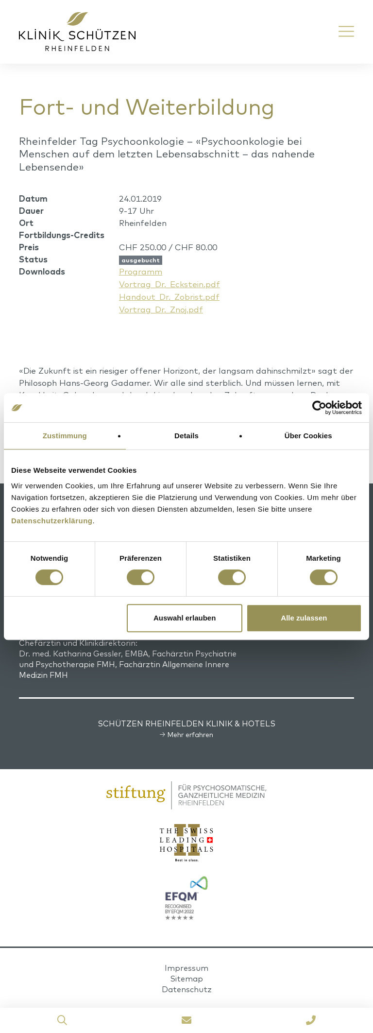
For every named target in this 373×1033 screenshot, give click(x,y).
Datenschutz (187, 987)
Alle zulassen (304, 618)
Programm (140, 271)
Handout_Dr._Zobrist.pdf (169, 296)
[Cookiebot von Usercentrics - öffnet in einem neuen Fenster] (319, 407)
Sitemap (186, 976)
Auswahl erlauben (184, 618)
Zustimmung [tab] (65, 435)
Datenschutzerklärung (52, 520)
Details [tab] (186, 435)
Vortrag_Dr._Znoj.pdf (161, 308)
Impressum (186, 966)
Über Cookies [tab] (308, 435)
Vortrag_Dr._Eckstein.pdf (169, 283)
